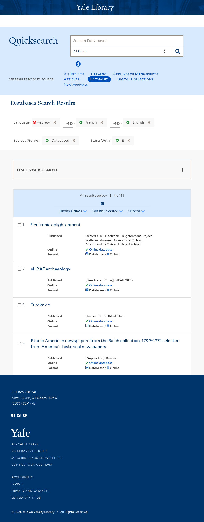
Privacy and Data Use (29, 491)
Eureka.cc (40, 304)
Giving (17, 484)
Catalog (98, 74)
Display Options (71, 211)
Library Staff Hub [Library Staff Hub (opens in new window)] (26, 497)
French (87, 122)
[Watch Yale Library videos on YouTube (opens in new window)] (25, 415)
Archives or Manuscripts (135, 74)
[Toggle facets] (182, 169)
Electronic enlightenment (55, 224)
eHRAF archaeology (50, 268)
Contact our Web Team (31, 464)
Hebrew (41, 122)
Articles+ (72, 79)
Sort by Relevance (105, 211)
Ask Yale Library (24, 444)
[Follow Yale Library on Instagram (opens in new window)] (18, 415)
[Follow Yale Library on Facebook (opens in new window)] (13, 415)
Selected (134, 211)
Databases (99, 79)
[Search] (127, 40)
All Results (74, 74)
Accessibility (22, 477)
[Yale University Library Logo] (102, 7)
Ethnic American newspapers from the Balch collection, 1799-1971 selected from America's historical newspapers (105, 343)
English (134, 122)
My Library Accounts (29, 451)
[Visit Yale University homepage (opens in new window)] (20, 431)
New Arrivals (76, 84)
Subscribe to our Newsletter (36, 457)
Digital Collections (135, 79)
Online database (100, 249)
